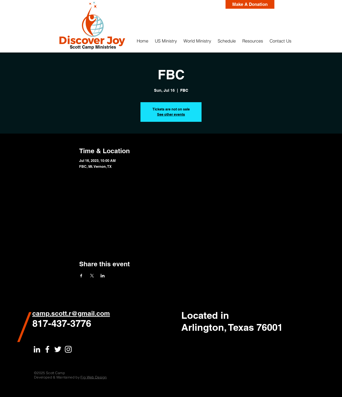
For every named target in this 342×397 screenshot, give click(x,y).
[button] (166, 41)
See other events (171, 114)
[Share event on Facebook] (81, 275)
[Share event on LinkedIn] (103, 275)
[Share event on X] (92, 275)
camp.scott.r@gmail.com (71, 313)
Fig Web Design (93, 377)
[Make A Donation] (250, 4)
